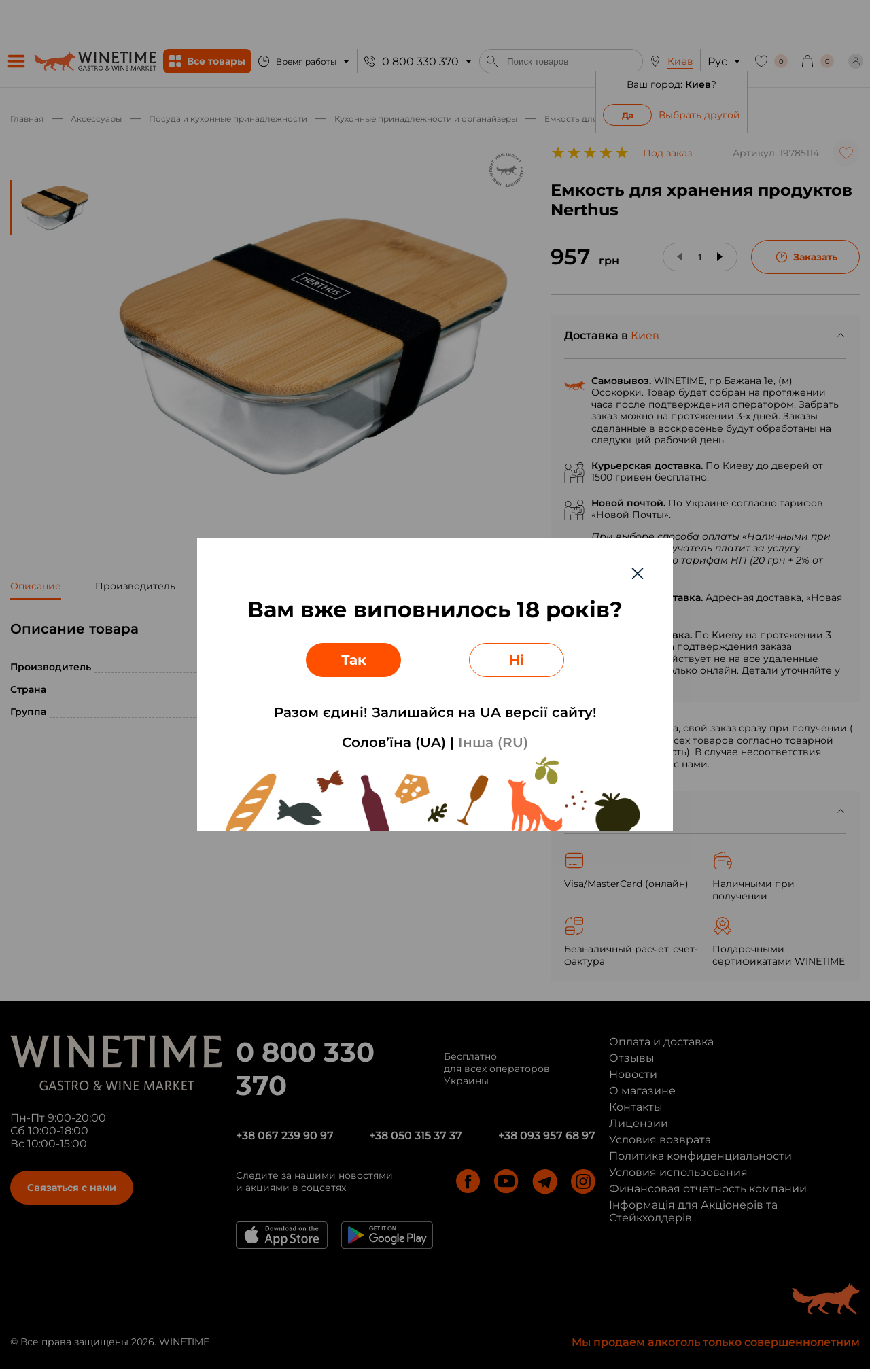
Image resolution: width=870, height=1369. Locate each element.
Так (353, 660)
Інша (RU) (493, 742)
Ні (516, 660)
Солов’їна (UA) (394, 742)
